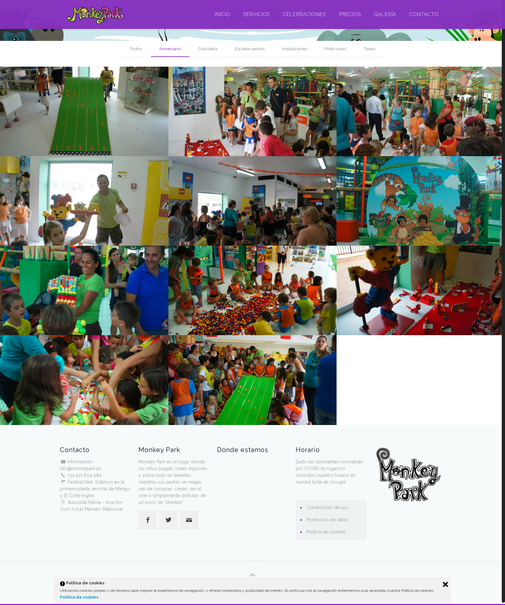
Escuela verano (250, 48)
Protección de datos (327, 519)
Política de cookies (80, 597)
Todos (132, 48)
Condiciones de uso (327, 507)
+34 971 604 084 (85, 475)
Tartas (373, 48)
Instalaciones (296, 48)
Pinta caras (338, 48)
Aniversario (167, 48)
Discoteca (206, 48)
